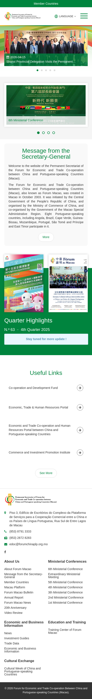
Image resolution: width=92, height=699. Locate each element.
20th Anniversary (15, 607)
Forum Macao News (17, 602)
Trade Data (11, 643)
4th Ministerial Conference (65, 587)
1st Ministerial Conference (65, 602)
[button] (84, 15)
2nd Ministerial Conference (66, 597)
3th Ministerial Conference (65, 592)
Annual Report (13, 597)
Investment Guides (16, 638)
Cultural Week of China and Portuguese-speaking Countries (22, 671)
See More (46, 473)
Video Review (13, 612)
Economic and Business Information (20, 650)
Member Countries (46, 3)
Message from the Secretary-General (23, 575)
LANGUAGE (65, 16)
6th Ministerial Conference (26, 120)
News (8, 633)
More (46, 237)
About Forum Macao (17, 569)
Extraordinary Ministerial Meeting (64, 575)
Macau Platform (14, 587)
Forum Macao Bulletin (18, 592)
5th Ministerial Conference (65, 582)
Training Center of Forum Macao (64, 631)
